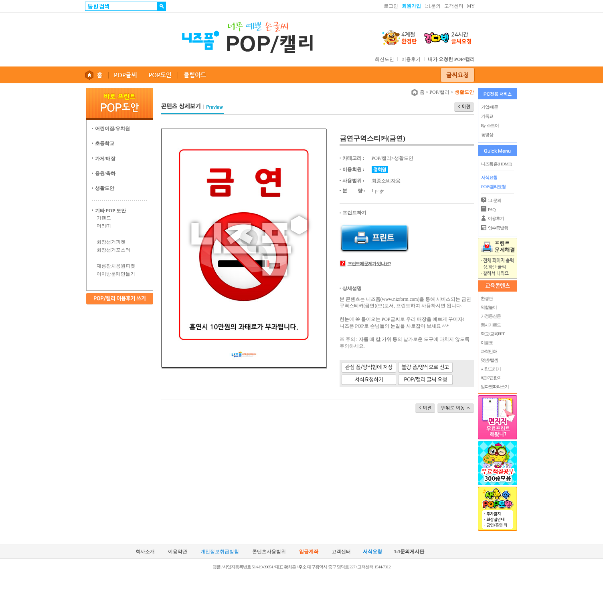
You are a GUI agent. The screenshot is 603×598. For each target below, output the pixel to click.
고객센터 (453, 6)
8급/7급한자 (491, 377)
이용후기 (411, 59)
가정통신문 (490, 316)
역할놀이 (488, 307)
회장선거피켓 (111, 242)
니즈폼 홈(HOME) (496, 163)
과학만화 (488, 351)
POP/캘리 (439, 92)
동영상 (487, 134)
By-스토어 (490, 125)
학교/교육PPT (492, 333)
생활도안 (403, 158)
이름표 (486, 342)
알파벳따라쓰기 (494, 386)
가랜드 (104, 218)
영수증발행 (498, 228)
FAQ (492, 209)
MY (471, 6)
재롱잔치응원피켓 (116, 266)
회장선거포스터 (113, 250)
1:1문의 (432, 6)
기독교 (487, 116)
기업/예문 (489, 107)
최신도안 (384, 59)
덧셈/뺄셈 (489, 360)
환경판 (486, 298)
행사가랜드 (490, 324)
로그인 (391, 6)
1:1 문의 (494, 200)
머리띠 (104, 226)
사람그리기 (490, 368)
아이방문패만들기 (116, 274)
